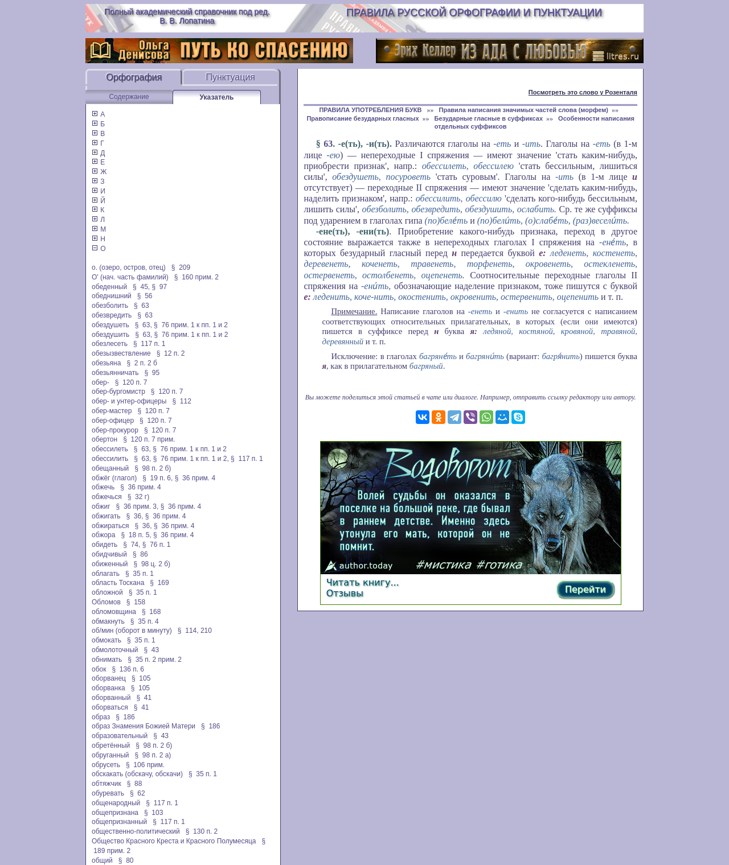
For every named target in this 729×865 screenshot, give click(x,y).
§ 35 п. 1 (139, 574)
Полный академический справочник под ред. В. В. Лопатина (187, 16)
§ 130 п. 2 (202, 831)
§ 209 (180, 267)
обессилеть (110, 449)
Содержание (129, 97)
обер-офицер (113, 421)
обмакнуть (108, 621)
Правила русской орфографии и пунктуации (474, 12)
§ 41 (143, 698)
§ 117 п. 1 (149, 344)
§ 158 (135, 602)
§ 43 (151, 650)
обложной (107, 592)
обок (99, 669)
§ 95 (151, 373)
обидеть (104, 545)
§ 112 (181, 401)
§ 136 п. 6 (128, 669)
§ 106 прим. (145, 765)
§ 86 (140, 554)
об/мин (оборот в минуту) (132, 631)
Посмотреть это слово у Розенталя (583, 92)
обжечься (107, 497)
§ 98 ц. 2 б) (152, 564)
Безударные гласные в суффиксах (489, 118)
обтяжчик (106, 784)
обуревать (108, 793)
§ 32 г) (138, 497)
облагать (106, 574)
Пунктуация (230, 77)
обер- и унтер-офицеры (129, 401)
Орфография (134, 77)
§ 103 (153, 813)
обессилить (110, 459)
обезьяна (106, 363)
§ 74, (131, 545)
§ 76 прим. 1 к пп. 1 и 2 (191, 325)
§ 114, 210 (195, 631)
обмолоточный (115, 650)
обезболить (110, 306)
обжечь (103, 487)
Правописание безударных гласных (362, 118)
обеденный (109, 287)
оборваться (110, 707)
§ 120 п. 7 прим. (149, 439)
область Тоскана (118, 583)
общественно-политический (136, 831)
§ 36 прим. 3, (137, 506)
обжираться (110, 526)
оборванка (108, 688)
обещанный (110, 468)
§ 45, (141, 287)
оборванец (109, 678)
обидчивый (109, 554)
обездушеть (110, 325)
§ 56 (145, 296)
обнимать (107, 660)
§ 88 (134, 784)
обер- (100, 382)
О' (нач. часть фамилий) (130, 277)
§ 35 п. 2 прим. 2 (155, 660)
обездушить (110, 335)
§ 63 (141, 306)
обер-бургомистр (118, 392)
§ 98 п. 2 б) (152, 468)
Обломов (106, 602)
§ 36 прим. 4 (195, 478)
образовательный (120, 736)
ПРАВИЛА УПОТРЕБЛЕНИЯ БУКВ (371, 109)
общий (102, 860)
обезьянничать (115, 373)
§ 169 (159, 583)
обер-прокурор (115, 430)
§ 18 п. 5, (136, 535)
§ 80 (126, 860)
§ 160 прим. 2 (196, 277)
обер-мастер (112, 411)
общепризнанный (119, 822)
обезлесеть (110, 344)
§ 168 (151, 612)
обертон (104, 439)
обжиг (101, 506)
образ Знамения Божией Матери (143, 726)
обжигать (106, 516)
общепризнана (115, 813)
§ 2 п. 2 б (141, 363)
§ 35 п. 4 (144, 621)
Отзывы (344, 593)
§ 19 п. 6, (157, 478)
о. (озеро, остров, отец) (129, 267)
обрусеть (106, 765)
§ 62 (137, 793)
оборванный (111, 698)
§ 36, (134, 516)
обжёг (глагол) (114, 478)
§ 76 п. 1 (156, 545)
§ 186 (125, 717)
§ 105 (141, 678)
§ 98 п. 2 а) (152, 755)
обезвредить (112, 315)
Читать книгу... (362, 582)
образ (101, 717)
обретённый (111, 745)
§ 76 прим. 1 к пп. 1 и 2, (191, 459)
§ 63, (143, 325)
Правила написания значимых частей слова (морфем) (523, 109)
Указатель (217, 97)
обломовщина (114, 612)
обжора (103, 535)
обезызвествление (121, 353)
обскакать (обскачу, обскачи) (137, 774)
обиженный (110, 564)
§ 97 (159, 287)
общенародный (116, 803)
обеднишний (112, 296)
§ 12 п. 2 (171, 353)
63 (328, 144)
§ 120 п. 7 (131, 382)
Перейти (585, 589)
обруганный (110, 755)
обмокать (106, 640)
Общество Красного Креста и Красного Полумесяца (174, 841)
